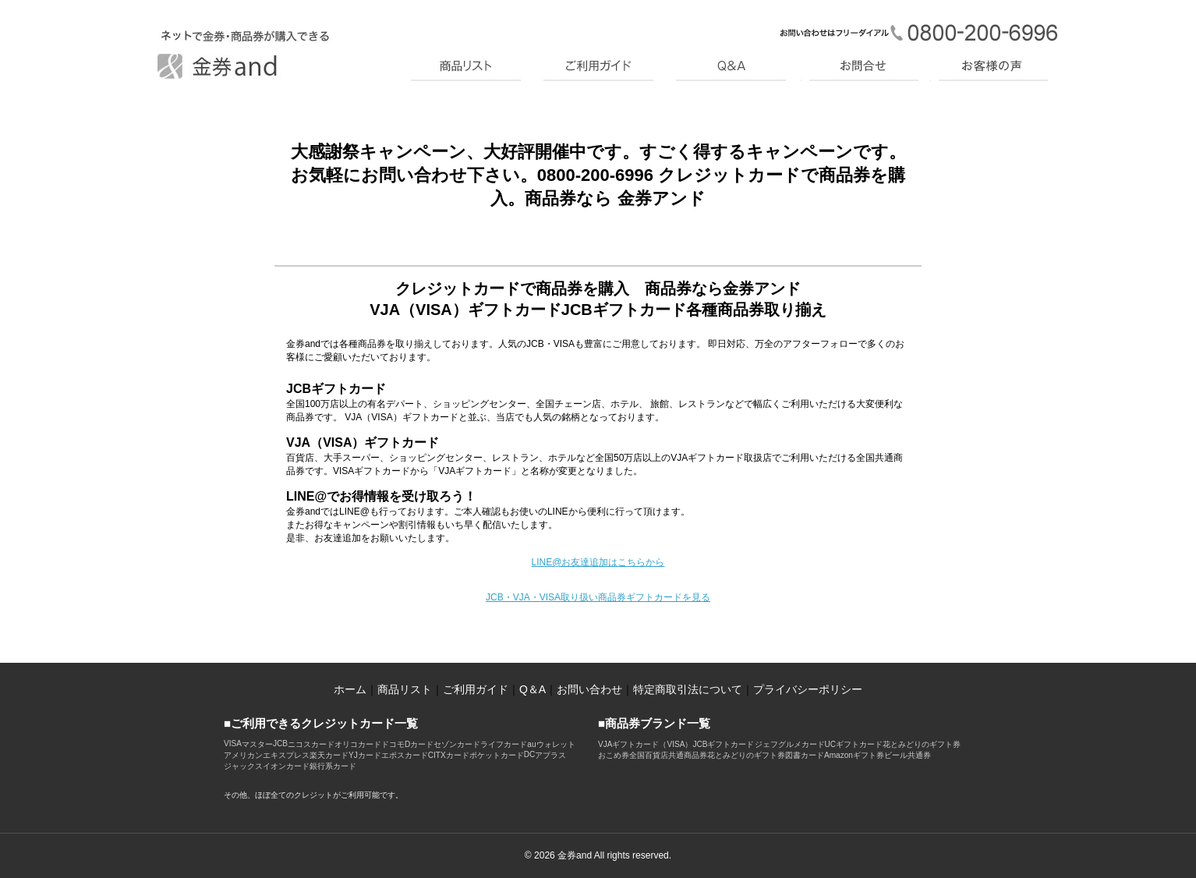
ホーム (350, 689)
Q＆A (532, 689)
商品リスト (404, 689)
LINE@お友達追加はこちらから (598, 562)
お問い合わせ (589, 689)
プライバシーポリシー (807, 689)
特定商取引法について (687, 689)
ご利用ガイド (475, 689)
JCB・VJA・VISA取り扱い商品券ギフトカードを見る (598, 597)
